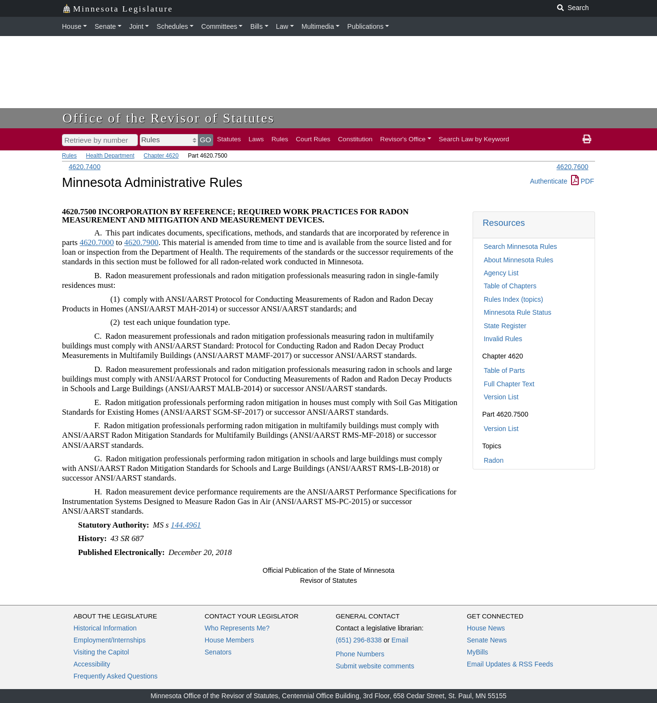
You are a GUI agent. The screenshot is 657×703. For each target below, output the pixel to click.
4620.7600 (572, 167)
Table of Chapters (510, 286)
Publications (365, 26)
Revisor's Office (403, 139)
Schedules (172, 26)
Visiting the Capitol (101, 652)
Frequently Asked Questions (115, 676)
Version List (501, 397)
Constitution (355, 139)
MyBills (477, 652)
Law (282, 26)
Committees (219, 26)
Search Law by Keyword (474, 139)
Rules (279, 139)
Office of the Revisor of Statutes (168, 118)
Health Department (110, 155)
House (71, 26)
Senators (218, 652)
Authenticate (548, 181)
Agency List (501, 273)
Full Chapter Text (509, 384)
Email (399, 640)
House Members (229, 640)
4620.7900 (141, 242)
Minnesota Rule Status (517, 312)
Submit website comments (375, 666)
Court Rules (313, 139)
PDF (582, 181)
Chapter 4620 (161, 155)
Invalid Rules (503, 339)
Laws (256, 139)
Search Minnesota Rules (520, 246)
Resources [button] (504, 223)
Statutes (229, 139)
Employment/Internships (109, 640)
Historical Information (105, 628)
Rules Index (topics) (513, 299)
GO (205, 140)
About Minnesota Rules (518, 260)
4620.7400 (84, 167)
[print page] (587, 139)
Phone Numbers (360, 654)
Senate (105, 26)
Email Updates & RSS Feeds (510, 664)
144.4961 (186, 525)
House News (486, 628)
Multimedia (318, 26)
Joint (136, 26)
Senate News (487, 640)
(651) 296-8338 (359, 640)
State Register (505, 326)
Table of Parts (504, 370)
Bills (256, 26)
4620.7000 (97, 242)
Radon (493, 460)
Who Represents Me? (237, 628)
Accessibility (91, 664)
